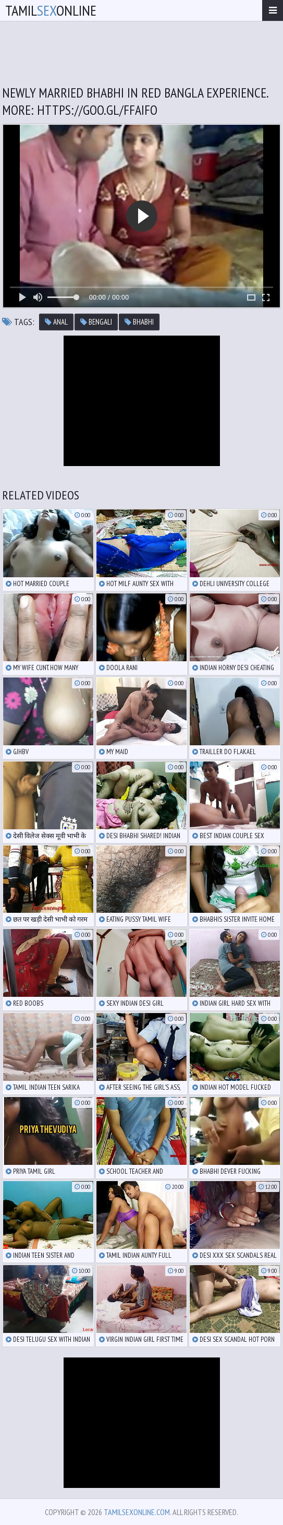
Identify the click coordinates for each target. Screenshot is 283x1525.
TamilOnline (50, 10)
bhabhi (139, 322)
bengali (96, 322)
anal (56, 322)
